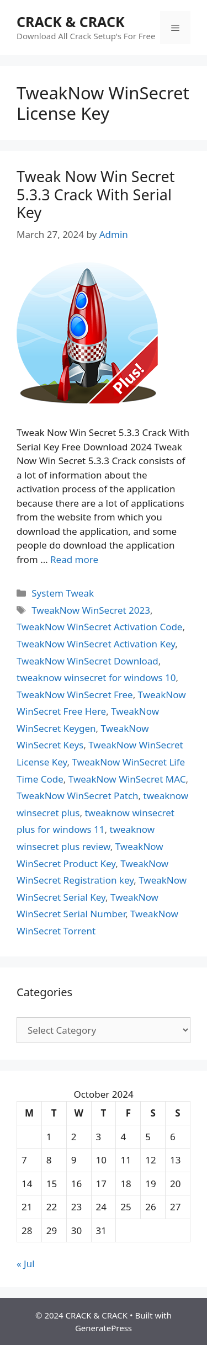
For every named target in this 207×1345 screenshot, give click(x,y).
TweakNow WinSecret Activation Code (99, 626)
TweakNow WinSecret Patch (78, 795)
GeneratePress (103, 1327)
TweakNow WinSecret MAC (127, 779)
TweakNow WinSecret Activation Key (96, 643)
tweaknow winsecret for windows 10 (96, 677)
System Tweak (62, 593)
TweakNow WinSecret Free (75, 694)
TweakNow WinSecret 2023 (90, 610)
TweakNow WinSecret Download (87, 661)
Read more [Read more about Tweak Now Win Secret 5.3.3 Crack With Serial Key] (74, 559)
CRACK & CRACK (71, 21)
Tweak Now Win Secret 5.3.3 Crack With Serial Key (95, 194)
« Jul (26, 1263)
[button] (87, 332)
